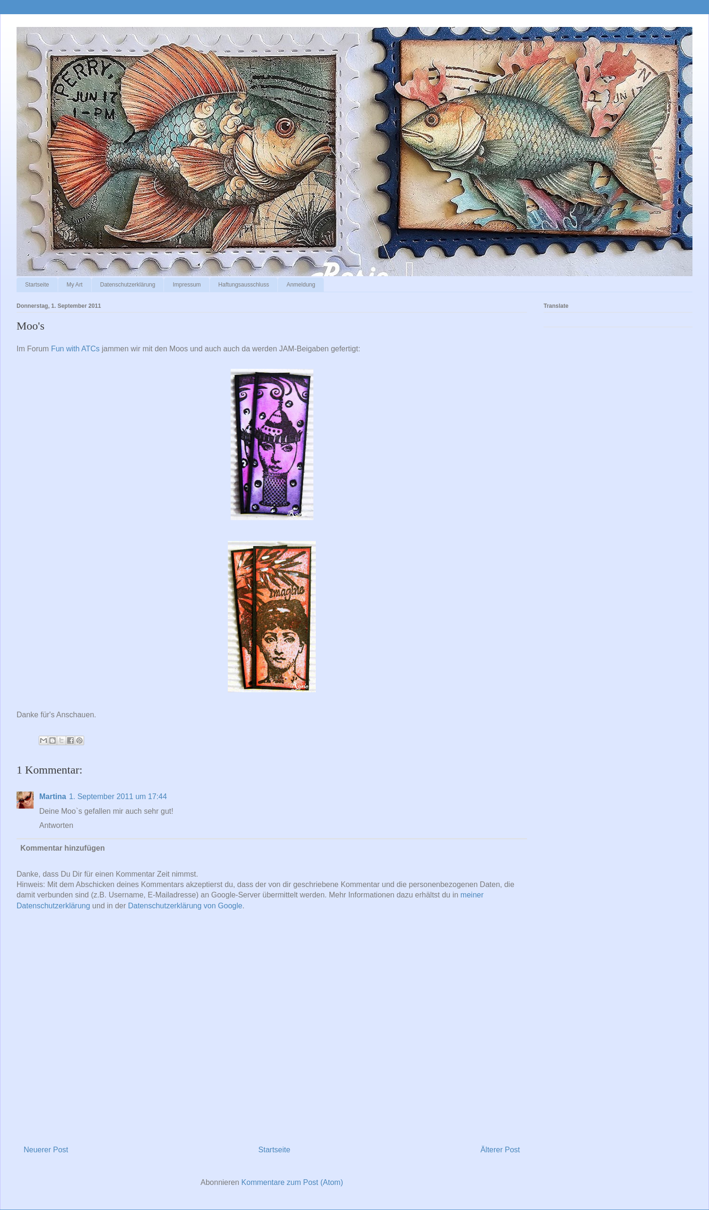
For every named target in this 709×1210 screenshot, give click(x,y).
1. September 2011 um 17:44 (118, 796)
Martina (52, 796)
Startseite (37, 284)
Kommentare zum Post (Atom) (292, 1182)
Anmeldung (300, 284)
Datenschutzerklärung (128, 284)
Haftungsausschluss (243, 284)
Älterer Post (500, 1150)
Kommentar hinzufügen (62, 848)
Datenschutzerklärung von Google (185, 906)
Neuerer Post (46, 1150)
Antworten (56, 825)
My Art (75, 284)
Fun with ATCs (75, 349)
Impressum (186, 284)
